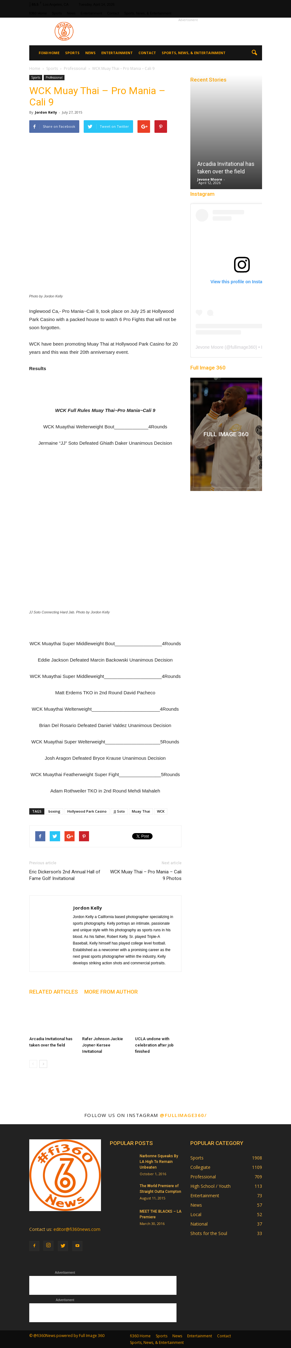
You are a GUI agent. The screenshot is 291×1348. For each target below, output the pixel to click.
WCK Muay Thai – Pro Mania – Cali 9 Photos (146, 875)
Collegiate (200, 1167)
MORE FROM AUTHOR (111, 992)
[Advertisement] (188, 31)
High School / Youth (210, 1186)
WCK (161, 811)
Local (195, 1214)
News (71, 13)
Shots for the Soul (208, 1233)
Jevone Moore (209, 179)
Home (34, 68)
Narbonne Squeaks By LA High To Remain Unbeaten (159, 1162)
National (199, 1224)
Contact (113, 13)
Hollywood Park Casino (87, 811)
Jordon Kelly (46, 112)
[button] (254, 52)
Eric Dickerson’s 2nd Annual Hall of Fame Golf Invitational (64, 875)
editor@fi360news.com (76, 1229)
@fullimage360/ (183, 1115)
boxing (54, 811)
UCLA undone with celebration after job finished (154, 1045)
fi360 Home (38, 13)
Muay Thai (141, 811)
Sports (57, 13)
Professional (54, 77)
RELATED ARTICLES (53, 992)
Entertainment (91, 13)
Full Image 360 (208, 367)
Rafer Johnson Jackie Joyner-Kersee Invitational (102, 1045)
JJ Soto (119, 811)
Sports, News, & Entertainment (147, 13)
